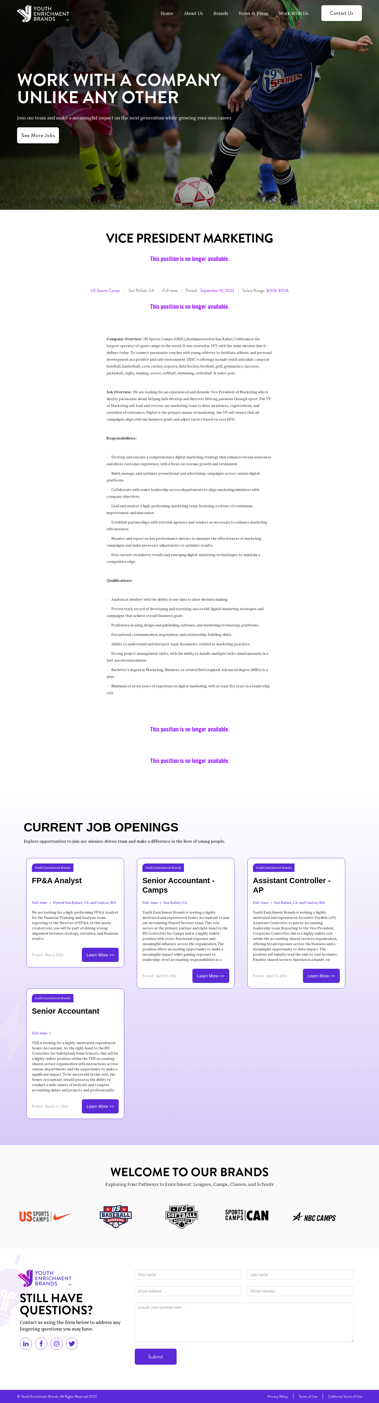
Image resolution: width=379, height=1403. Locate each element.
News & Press (253, 13)
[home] (43, 13)
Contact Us (341, 13)
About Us (193, 13)
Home (167, 13)
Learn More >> (100, 955)
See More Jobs (38, 135)
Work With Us (293, 13)
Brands (220, 13)
